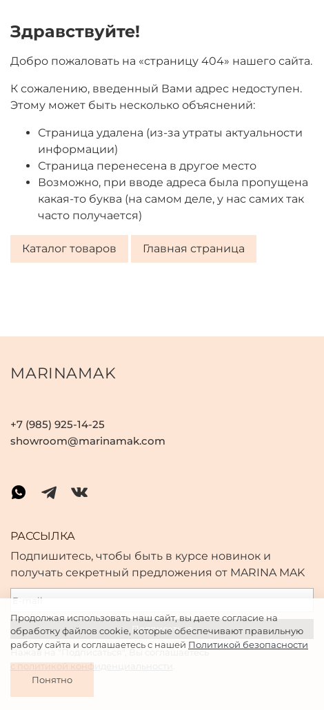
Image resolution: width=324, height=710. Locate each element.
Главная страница (194, 248)
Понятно (52, 679)
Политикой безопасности (248, 644)
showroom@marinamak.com (87, 440)
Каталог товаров (69, 248)
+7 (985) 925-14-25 (57, 424)
